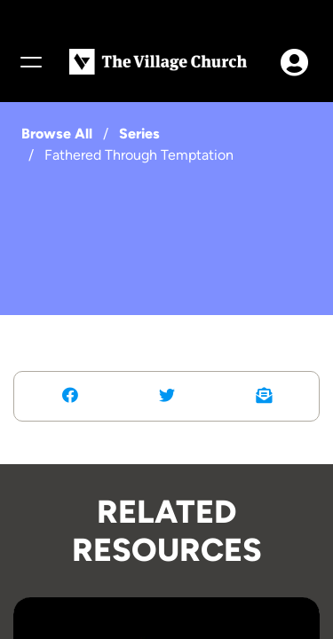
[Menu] (30, 62)
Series (139, 133)
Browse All (56, 133)
